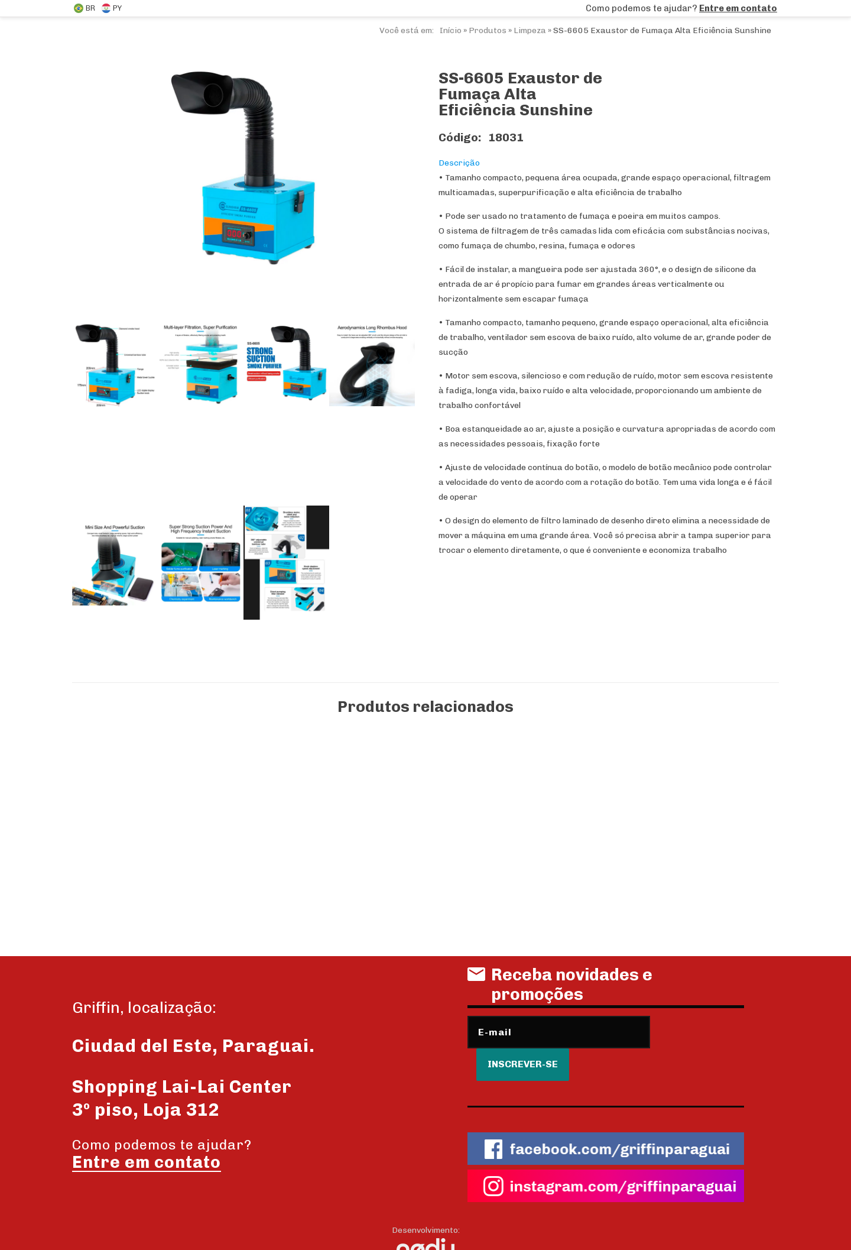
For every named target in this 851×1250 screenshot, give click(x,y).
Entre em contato (738, 8)
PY (111, 8)
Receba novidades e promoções (559, 989)
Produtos (487, 30)
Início (451, 30)
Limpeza (530, 30)
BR (84, 8)
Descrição (459, 163)
